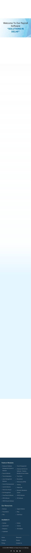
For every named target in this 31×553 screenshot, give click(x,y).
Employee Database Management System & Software (7, 468)
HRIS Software (5, 498)
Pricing (3, 543)
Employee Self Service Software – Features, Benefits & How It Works (22, 471)
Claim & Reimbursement (8, 484)
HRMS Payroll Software (8, 501)
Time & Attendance (6, 476)
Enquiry (18, 540)
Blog (18, 512)
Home (3, 537)
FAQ (3, 514)
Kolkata (18, 523)
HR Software (20, 498)
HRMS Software (21, 495)
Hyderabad (5, 531)
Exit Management (6, 492)
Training (19, 484)
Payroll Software (6, 473)
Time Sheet (19, 476)
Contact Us (19, 543)
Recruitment (20, 479)
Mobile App (19, 487)
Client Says (19, 514)
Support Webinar (21, 509)
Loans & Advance (6, 487)
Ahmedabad (20, 528)
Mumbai (4, 523)
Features (4, 540)
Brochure (4, 509)
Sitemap (26, 548)
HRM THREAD (10, 548)
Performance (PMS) (21, 482)
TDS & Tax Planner (6, 489)
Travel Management (21, 466)
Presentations (5, 512)
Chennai (19, 526)
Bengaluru (4, 528)
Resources (18, 537)
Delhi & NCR (5, 526)
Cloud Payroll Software (7, 495)
